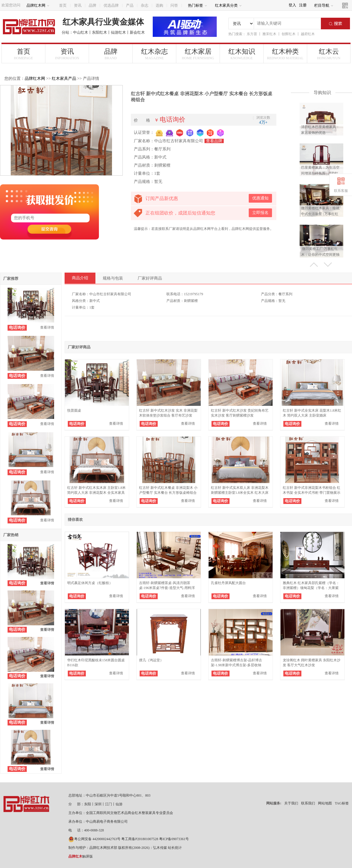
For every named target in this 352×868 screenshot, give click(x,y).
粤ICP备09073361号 (174, 839)
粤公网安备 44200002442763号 (94, 839)
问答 (174, 5)
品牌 (92, 5)
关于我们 (291, 803)
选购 (159, 5)
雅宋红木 (269, 34)
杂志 (144, 5)
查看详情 (47, 327)
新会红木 (137, 32)
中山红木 (80, 32)
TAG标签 (342, 803)
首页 (63, 5)
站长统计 (175, 848)
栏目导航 (323, 5)
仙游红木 (118, 32)
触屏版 (80, 856)
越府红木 (308, 34)
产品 (130, 5)
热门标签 (197, 5)
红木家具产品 (64, 78)
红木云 (328, 54)
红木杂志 (154, 54)
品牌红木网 (37, 5)
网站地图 (325, 803)
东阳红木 (99, 32)
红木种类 (285, 54)
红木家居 (198, 54)
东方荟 (252, 34)
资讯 (77, 5)
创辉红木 (289, 34)
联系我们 (308, 803)
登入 (292, 5)
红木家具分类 (228, 5)
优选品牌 (111, 5)
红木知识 (241, 54)
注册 (303, 5)
